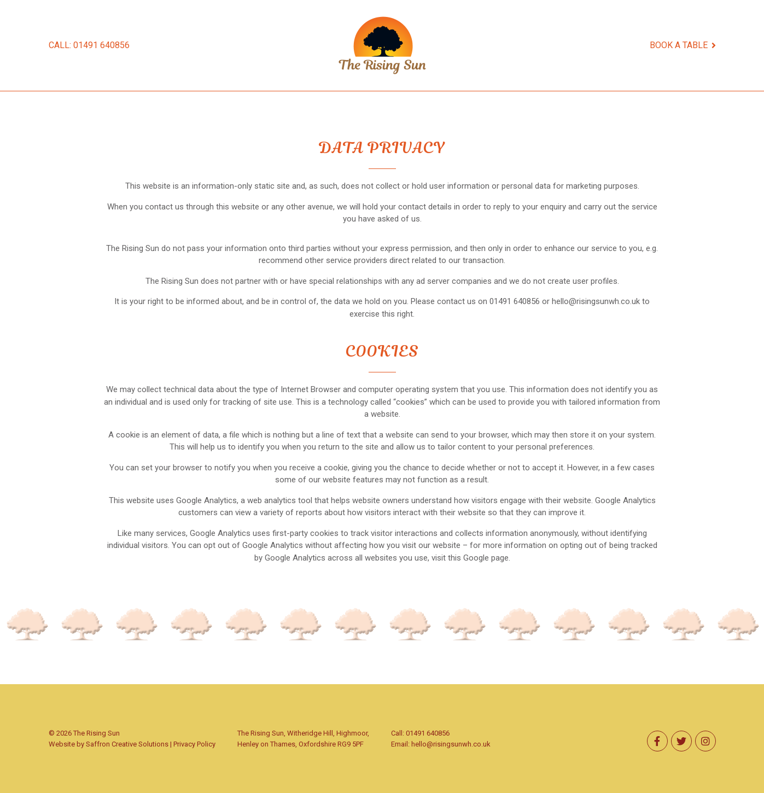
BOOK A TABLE (679, 45)
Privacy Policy (194, 744)
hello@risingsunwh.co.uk (596, 301)
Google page (486, 558)
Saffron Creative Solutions (127, 744)
